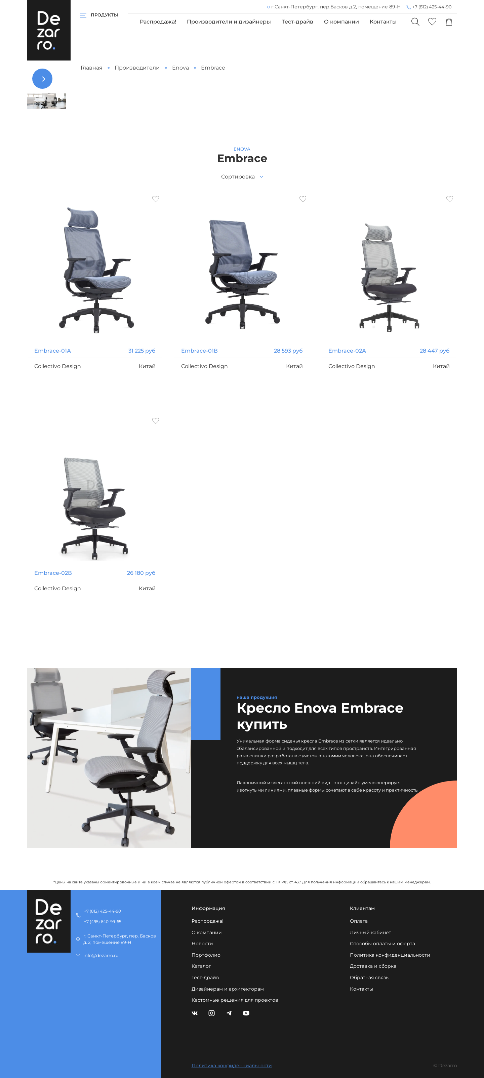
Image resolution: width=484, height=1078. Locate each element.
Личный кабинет (370, 932)
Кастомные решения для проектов (235, 1000)
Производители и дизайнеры (229, 21)
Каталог (201, 966)
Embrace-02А (347, 351)
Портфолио (206, 955)
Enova (180, 68)
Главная (92, 68)
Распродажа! (158, 21)
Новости (202, 944)
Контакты (383, 21)
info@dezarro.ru (101, 955)
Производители (137, 68)
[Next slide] (42, 79)
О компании (341, 21)
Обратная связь (369, 977)
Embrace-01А (52, 351)
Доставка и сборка (373, 966)
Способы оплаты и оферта (382, 944)
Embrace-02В (53, 573)
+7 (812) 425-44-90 (432, 6)
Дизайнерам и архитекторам (228, 989)
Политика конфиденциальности (390, 955)
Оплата (359, 921)
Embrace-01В (199, 351)
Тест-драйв (297, 21)
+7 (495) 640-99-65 (102, 921)
